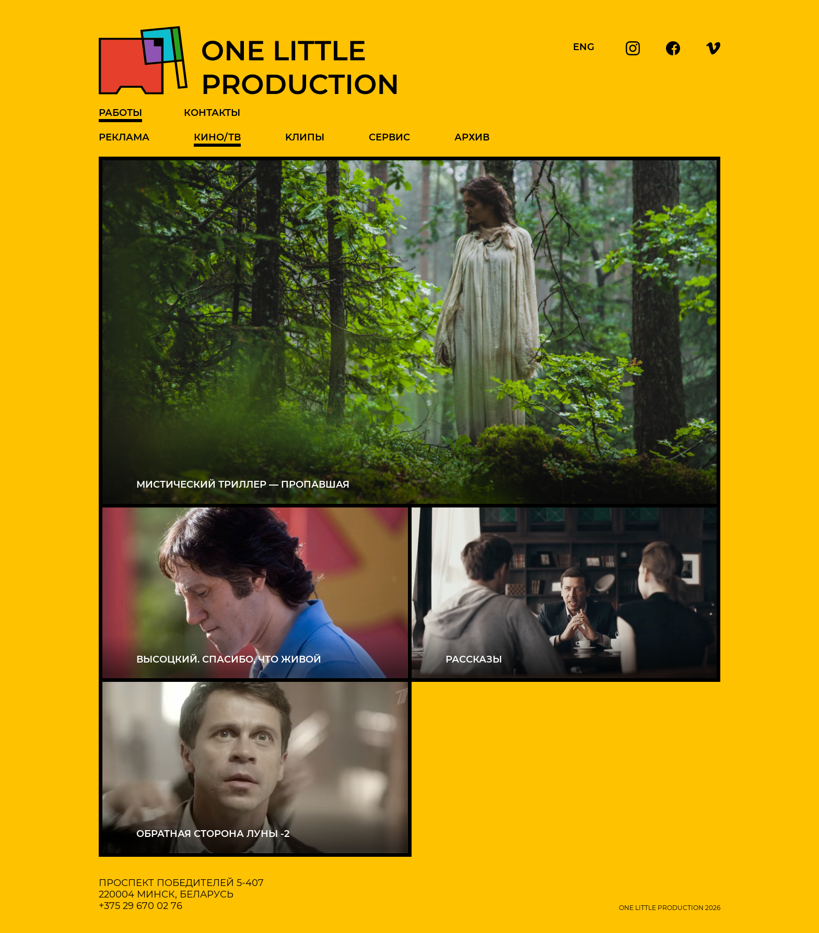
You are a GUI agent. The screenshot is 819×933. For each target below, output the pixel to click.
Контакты (212, 113)
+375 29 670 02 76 (140, 906)
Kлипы (304, 137)
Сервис (389, 137)
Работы (120, 113)
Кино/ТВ (217, 137)
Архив (471, 137)
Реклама (124, 137)
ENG (583, 47)
